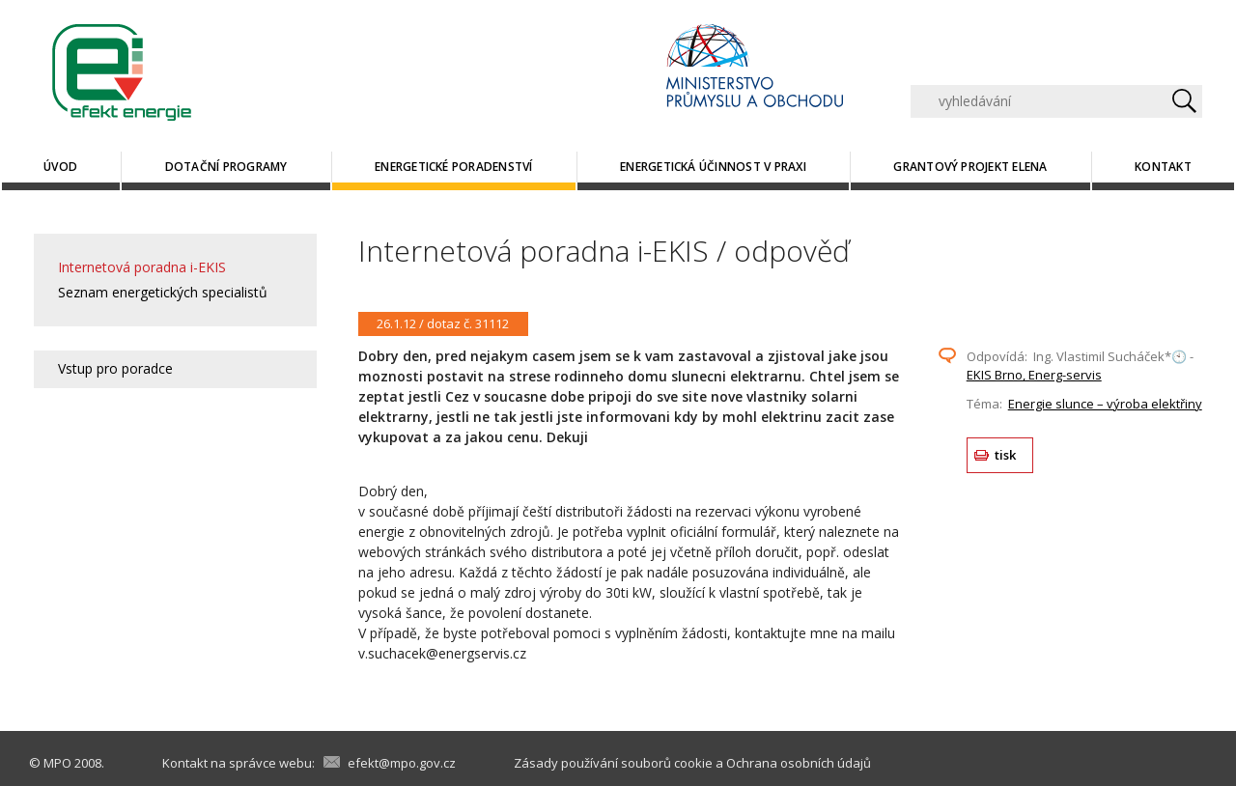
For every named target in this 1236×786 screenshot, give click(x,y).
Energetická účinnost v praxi (713, 166)
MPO (57, 763)
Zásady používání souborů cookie (613, 763)
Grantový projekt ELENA (970, 166)
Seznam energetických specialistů (162, 292)
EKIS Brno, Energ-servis (1034, 374)
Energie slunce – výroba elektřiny (1105, 403)
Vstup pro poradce (115, 368)
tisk (1006, 454)
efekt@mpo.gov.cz (402, 763)
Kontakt (1163, 166)
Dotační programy (226, 166)
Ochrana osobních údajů (798, 763)
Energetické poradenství (454, 166)
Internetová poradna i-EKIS (142, 267)
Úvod (60, 166)
